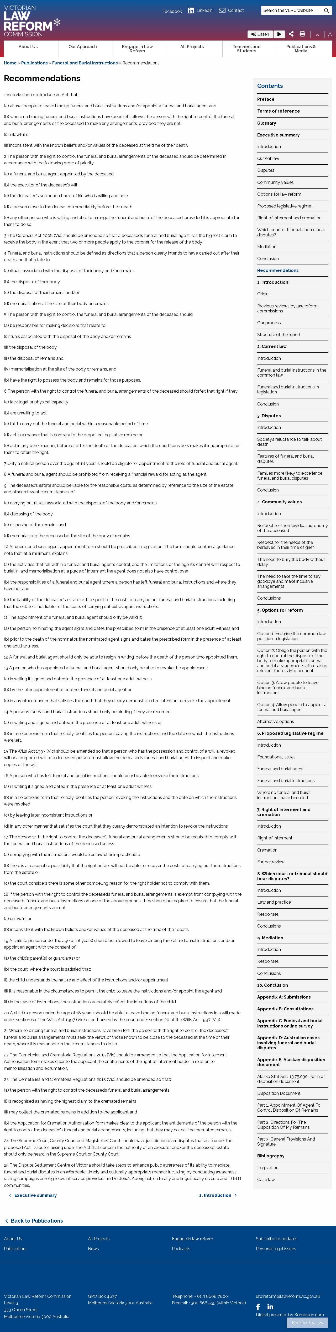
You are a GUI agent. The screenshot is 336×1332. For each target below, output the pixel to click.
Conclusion (268, 258)
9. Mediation (270, 937)
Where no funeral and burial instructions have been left (284, 795)
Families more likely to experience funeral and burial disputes (289, 476)
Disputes (265, 170)
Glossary (266, 123)
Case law (266, 1179)
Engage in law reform (192, 1238)
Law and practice (274, 902)
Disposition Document (279, 1093)
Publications (34, 62)
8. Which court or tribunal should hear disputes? (292, 876)
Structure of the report (279, 334)
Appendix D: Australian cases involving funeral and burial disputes (288, 1042)
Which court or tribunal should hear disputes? (291, 232)
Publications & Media (301, 48)
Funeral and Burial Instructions (85, 62)
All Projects (192, 46)
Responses (268, 914)
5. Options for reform (280, 610)
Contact (231, 10)
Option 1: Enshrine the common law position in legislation (291, 636)
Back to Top (304, 1323)
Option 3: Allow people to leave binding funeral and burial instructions (287, 687)
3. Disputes (269, 415)
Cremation (267, 850)
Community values (275, 182)
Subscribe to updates (276, 1238)
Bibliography (271, 1155)
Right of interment (274, 837)
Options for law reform (279, 194)
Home (10, 62)
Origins (264, 293)
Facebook (172, 11)
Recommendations (278, 270)
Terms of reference (278, 111)
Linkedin (200, 10)
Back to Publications (37, 1220)
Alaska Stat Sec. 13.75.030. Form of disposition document (291, 1079)
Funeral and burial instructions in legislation (288, 389)
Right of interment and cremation (289, 217)
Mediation (266, 246)
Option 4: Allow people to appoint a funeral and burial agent (292, 707)
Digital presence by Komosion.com (290, 1314)
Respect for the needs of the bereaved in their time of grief (285, 545)
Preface (266, 99)
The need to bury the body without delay (291, 562)
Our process (269, 322)
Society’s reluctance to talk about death (289, 442)
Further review (271, 861)
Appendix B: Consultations (285, 1008)
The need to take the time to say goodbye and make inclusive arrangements (289, 581)
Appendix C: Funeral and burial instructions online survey (290, 1023)
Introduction (269, 146)
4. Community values (279, 501)
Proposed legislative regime (284, 206)
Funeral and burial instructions (286, 780)
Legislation (268, 1167)
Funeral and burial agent (280, 768)
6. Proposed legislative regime (290, 733)
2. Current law (272, 346)
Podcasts (181, 1248)
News (93, 1248)
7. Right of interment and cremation (284, 812)
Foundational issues (276, 756)
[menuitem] (31, 49)
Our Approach (83, 46)
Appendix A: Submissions (284, 997)
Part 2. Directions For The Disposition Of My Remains (283, 1125)
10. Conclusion (272, 985)
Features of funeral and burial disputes (285, 459)
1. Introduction (272, 282)
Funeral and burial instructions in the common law (291, 373)
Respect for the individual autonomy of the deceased (292, 528)
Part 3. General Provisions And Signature (286, 1142)
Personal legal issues (276, 1248)
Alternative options (275, 721)
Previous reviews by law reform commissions (287, 308)
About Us (28, 46)
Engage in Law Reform (137, 48)
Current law (268, 158)
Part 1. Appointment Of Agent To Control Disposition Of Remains (289, 1108)
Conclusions (269, 598)
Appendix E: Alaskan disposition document (291, 1062)
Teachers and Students (247, 48)
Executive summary (278, 135)
